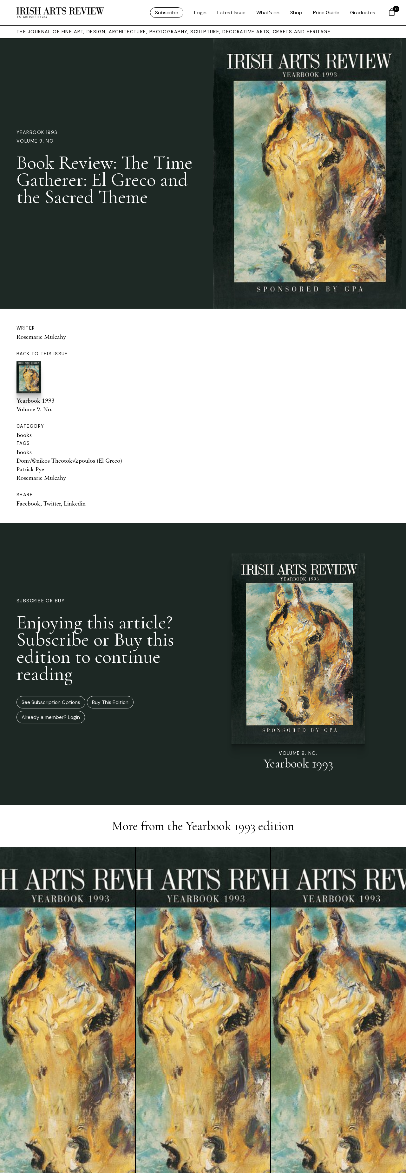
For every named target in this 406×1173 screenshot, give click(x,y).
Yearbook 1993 (37, 132)
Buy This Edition (110, 702)
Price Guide (326, 12)
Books (24, 434)
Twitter (52, 503)
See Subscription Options (51, 702)
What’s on (267, 12)
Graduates (362, 12)
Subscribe (166, 12)
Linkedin (75, 503)
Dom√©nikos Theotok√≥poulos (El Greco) (69, 460)
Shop (296, 12)
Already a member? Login (51, 717)
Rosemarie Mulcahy (41, 336)
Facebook (28, 503)
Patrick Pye (30, 469)
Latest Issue (231, 12)
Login (200, 12)
